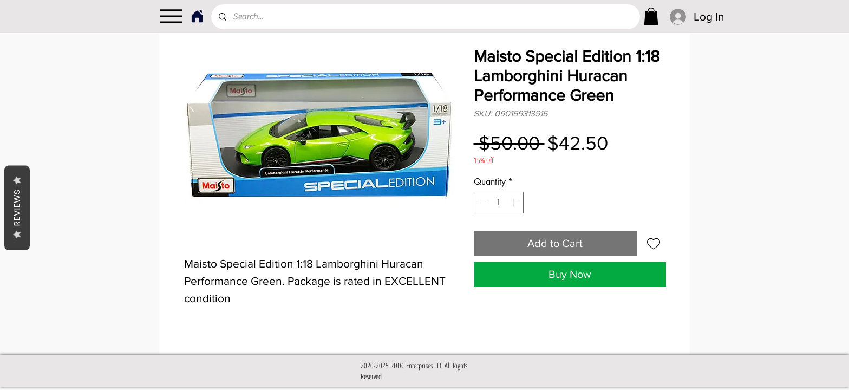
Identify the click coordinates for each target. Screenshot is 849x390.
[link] (651, 16)
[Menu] (170, 16)
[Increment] (514, 202)
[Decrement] (483, 202)
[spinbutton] (499, 202)
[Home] (196, 16)
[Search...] (425, 16)
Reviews (17, 208)
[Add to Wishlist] (653, 243)
